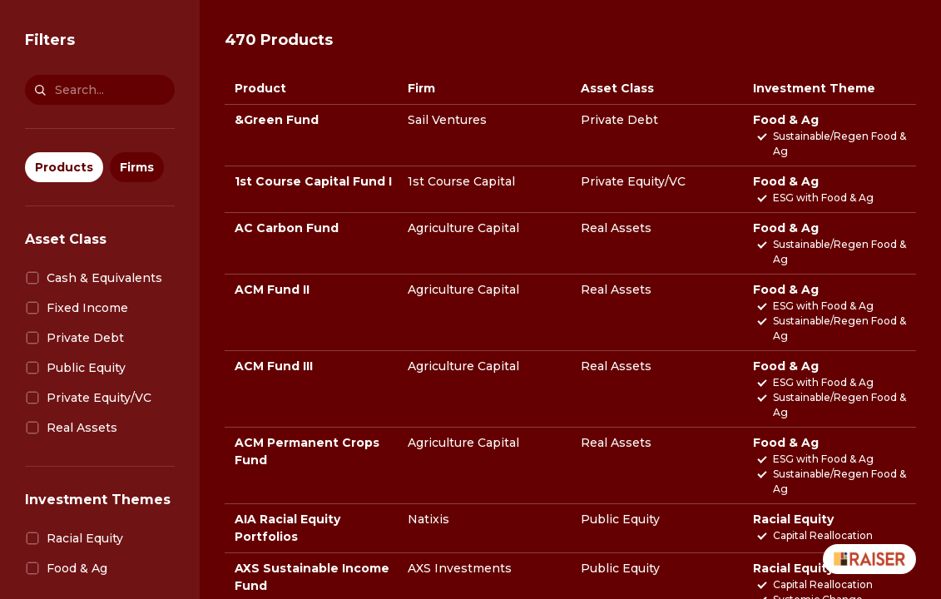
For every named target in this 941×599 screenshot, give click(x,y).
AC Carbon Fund (287, 227)
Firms (137, 167)
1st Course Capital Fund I (313, 181)
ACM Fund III (274, 366)
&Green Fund (277, 119)
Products (64, 167)
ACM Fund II (272, 289)
